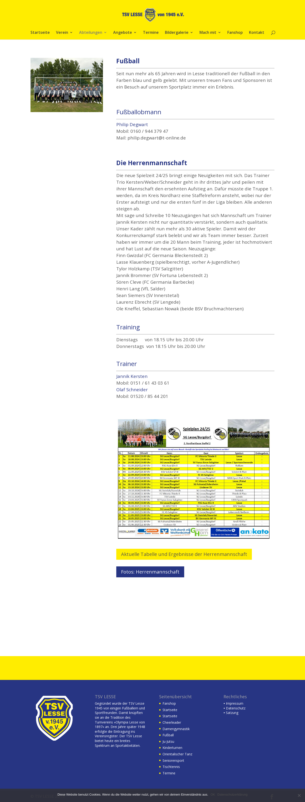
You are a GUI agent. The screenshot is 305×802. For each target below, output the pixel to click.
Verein (62, 33)
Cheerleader (172, 722)
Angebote (122, 33)
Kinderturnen (172, 747)
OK (213, 794)
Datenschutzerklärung (232, 794)
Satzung (231, 712)
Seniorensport (173, 760)
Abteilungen (90, 33)
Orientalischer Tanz (177, 754)
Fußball (168, 735)
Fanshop (235, 33)
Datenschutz (234, 708)
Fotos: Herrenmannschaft (150, 572)
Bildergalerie (176, 33)
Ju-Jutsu (168, 741)
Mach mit (207, 33)
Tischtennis (171, 766)
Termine (151, 33)
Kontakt (256, 33)
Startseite (40, 33)
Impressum (233, 703)
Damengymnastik (176, 729)
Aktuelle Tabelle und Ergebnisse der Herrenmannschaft (184, 554)
